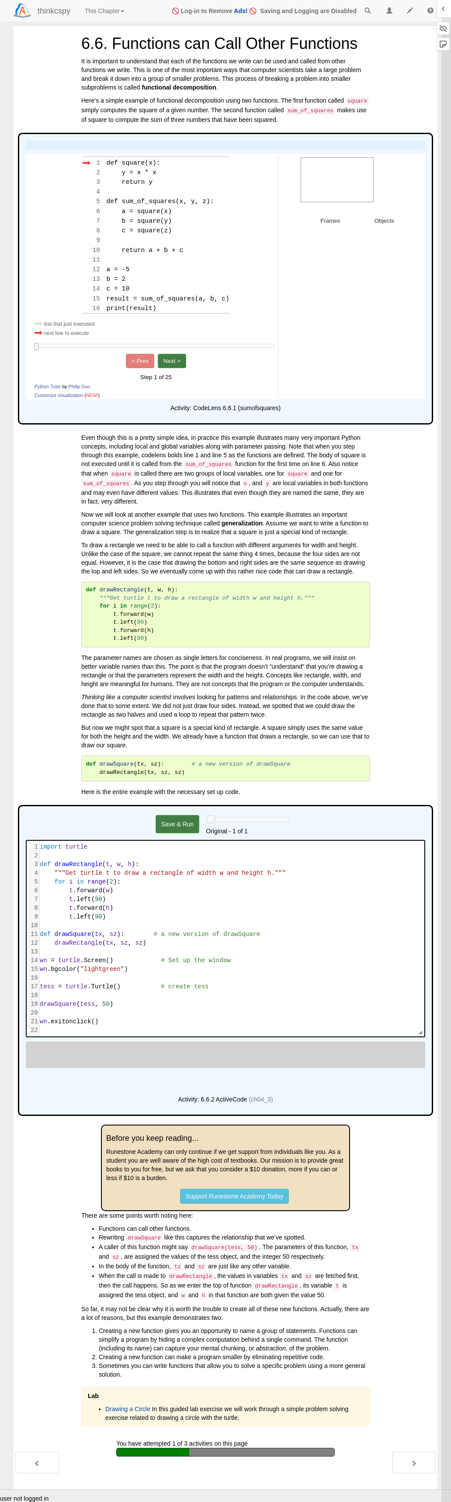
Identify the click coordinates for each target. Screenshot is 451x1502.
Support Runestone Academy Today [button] (234, 1195)
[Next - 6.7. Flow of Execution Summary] (414, 1463)
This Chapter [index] (104, 10)
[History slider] (211, 818)
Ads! (240, 10)
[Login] (22, 10)
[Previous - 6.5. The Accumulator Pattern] (37, 1463)
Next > (171, 360)
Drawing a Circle (127, 1408)
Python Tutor (48, 385)
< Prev (140, 360)
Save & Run (177, 823)
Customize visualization (59, 394)
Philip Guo (79, 385)
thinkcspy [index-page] (54, 11)
